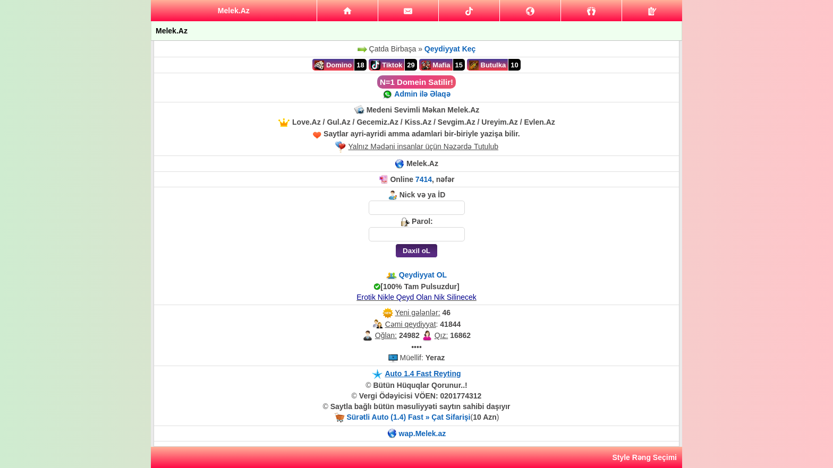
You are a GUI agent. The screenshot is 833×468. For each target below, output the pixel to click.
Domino (333, 65)
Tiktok (387, 65)
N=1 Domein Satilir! (416, 81)
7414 (423, 179)
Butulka (487, 65)
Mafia (435, 65)
